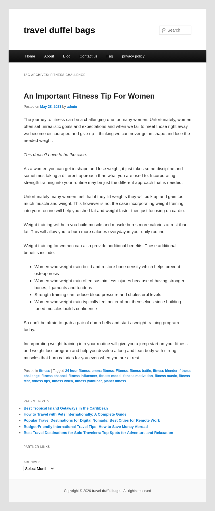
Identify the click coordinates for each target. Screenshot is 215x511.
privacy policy (133, 56)
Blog (67, 56)
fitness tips (41, 381)
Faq (109, 56)
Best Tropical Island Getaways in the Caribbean (66, 408)
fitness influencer (83, 376)
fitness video (62, 381)
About (49, 56)
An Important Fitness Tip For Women (89, 96)
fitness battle (140, 371)
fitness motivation (138, 376)
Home (30, 56)
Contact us (89, 56)
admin (72, 107)
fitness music (166, 376)
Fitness (122, 371)
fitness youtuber (88, 381)
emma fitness (103, 371)
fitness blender (165, 371)
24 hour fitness (77, 371)
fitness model (110, 376)
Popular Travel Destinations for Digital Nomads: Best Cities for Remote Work (92, 420)
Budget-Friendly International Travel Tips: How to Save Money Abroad (86, 426)
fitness (44, 371)
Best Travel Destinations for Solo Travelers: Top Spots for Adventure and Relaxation (98, 433)
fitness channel (53, 376)
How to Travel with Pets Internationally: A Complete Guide (75, 414)
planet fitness (115, 381)
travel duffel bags (59, 30)
